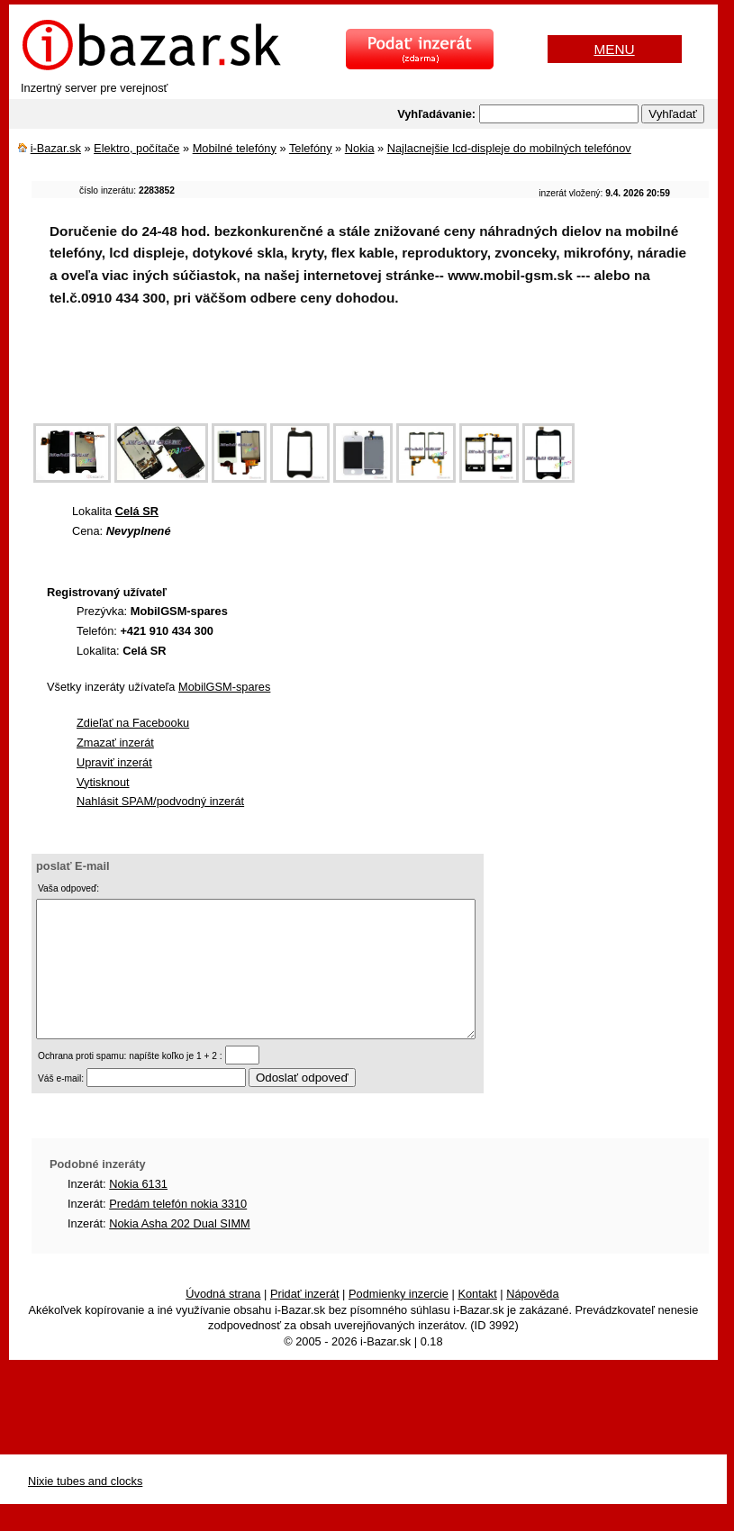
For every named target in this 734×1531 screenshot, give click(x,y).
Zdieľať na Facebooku (133, 722)
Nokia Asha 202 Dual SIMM (179, 1250)
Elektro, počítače (136, 148)
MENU (614, 49)
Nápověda (532, 1320)
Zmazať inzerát (115, 742)
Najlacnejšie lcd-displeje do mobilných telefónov (509, 148)
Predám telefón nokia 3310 (178, 1230)
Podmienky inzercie (399, 1320)
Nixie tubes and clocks (85, 1508)
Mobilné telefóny (234, 148)
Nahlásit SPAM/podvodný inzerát (160, 801)
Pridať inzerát (305, 1320)
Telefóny (310, 148)
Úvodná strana (223, 1320)
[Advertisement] (359, 376)
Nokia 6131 (138, 1211)
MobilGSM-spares (224, 686)
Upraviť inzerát (114, 762)
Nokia (360, 148)
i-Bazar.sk (56, 148)
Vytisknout (103, 782)
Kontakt (477, 1320)
